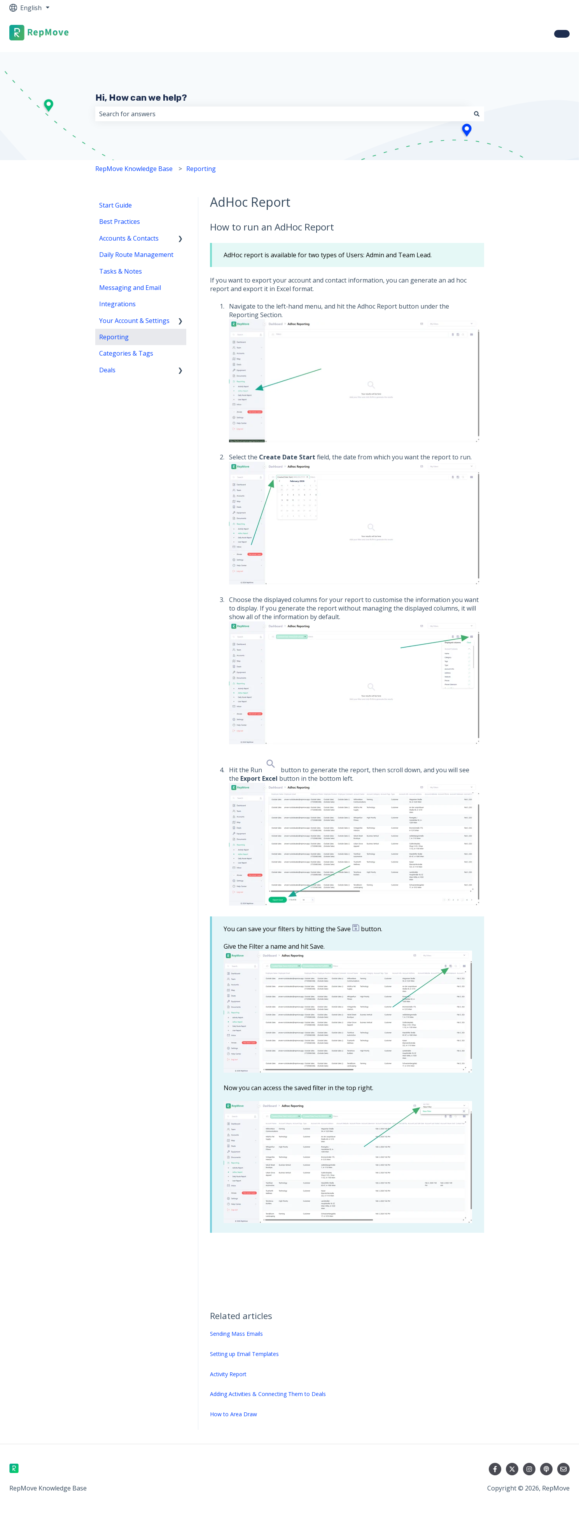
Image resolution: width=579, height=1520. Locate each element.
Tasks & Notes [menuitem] (120, 271)
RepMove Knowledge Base (134, 168)
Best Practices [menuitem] (119, 221)
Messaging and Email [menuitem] (130, 287)
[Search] (476, 113)
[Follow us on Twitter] (512, 1469)
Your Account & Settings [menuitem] (134, 320)
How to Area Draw (233, 1414)
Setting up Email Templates (244, 1354)
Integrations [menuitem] (117, 304)
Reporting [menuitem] (114, 337)
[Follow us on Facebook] (495, 1469)
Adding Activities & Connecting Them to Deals (268, 1394)
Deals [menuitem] (107, 370)
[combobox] (282, 113)
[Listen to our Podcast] (546, 1469)
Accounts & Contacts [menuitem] (129, 238)
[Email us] (563, 1469)
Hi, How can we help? (141, 97)
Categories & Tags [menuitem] (126, 353)
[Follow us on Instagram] (529, 1469)
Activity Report (228, 1374)
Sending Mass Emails (236, 1333)
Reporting (201, 168)
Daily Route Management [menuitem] (136, 254)
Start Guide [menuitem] (115, 205)
